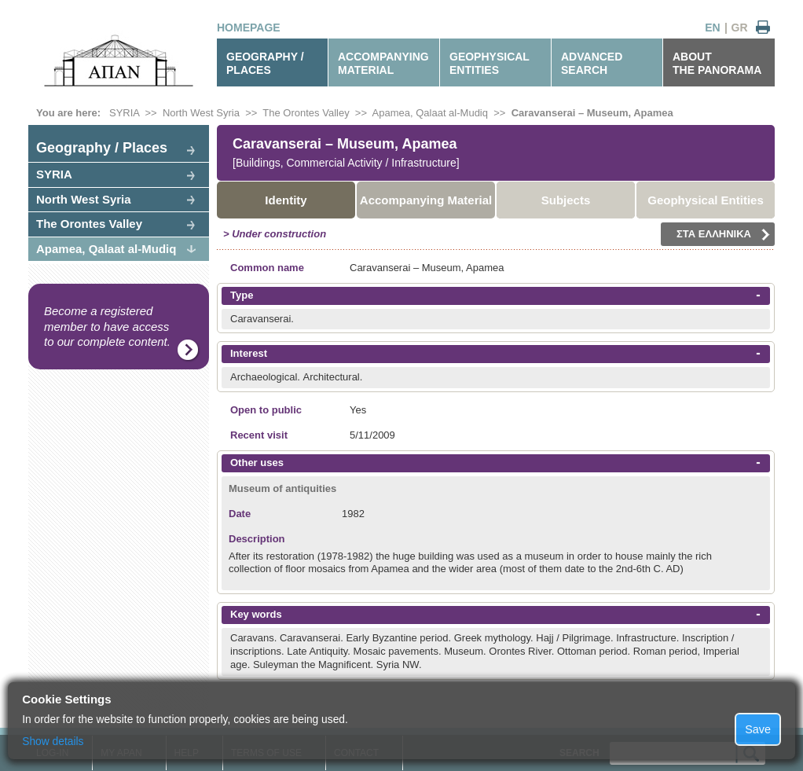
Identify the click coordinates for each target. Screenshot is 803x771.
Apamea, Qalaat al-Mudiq (430, 113)
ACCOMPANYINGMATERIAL (383, 63)
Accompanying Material (426, 200)
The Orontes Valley (305, 113)
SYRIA (124, 113)
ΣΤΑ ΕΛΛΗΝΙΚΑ (723, 234)
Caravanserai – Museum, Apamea (592, 113)
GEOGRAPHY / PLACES (265, 63)
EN (712, 27)
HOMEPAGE (248, 27)
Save (758, 729)
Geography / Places (101, 148)
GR (740, 27)
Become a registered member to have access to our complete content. (107, 326)
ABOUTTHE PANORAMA (717, 63)
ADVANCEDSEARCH (591, 63)
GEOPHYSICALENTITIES (489, 63)
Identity (285, 200)
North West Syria (201, 113)
